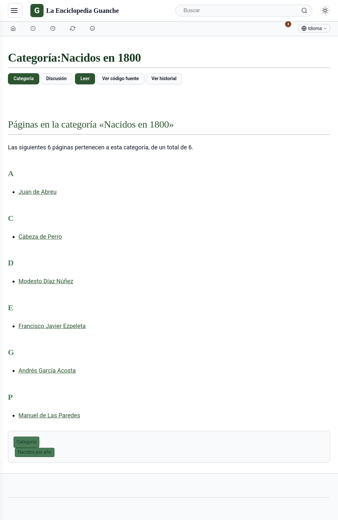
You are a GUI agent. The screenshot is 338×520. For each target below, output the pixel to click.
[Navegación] (15, 10)
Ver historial (164, 78)
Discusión (56, 78)
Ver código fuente (120, 78)
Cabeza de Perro (40, 236)
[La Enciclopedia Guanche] (74, 10)
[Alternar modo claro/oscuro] (325, 10)
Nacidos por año (34, 452)
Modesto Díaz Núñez (45, 281)
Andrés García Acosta (47, 370)
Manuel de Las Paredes (49, 415)
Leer (85, 78)
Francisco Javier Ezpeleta (52, 325)
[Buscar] (243, 10)
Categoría (24, 78)
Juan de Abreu (37, 191)
